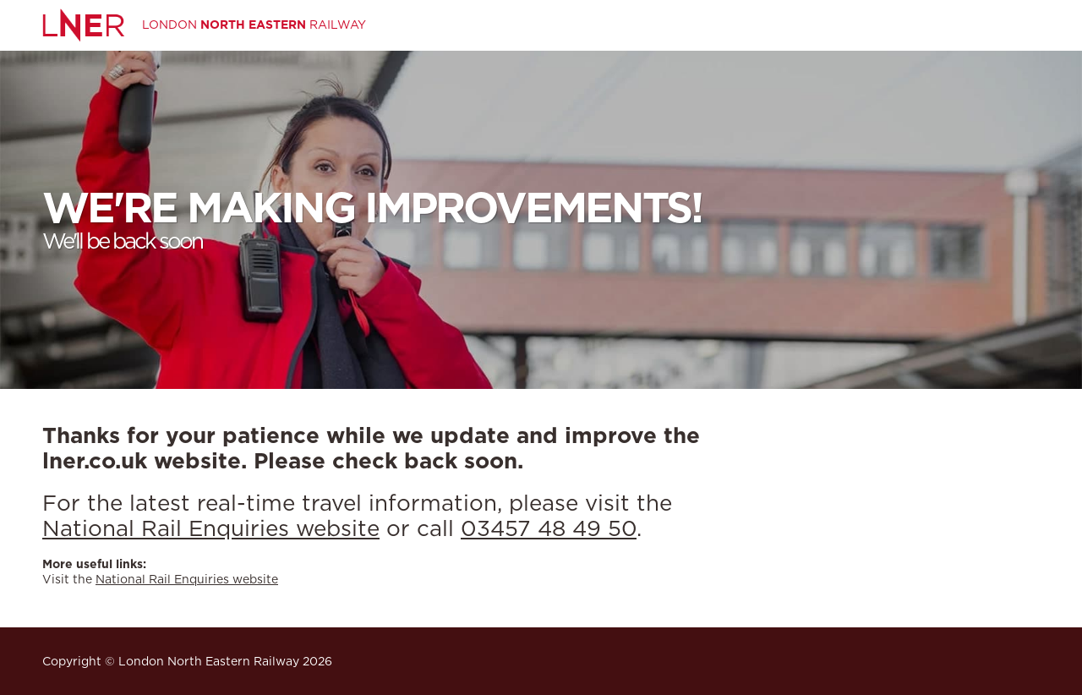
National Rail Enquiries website (211, 528)
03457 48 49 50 (549, 528)
